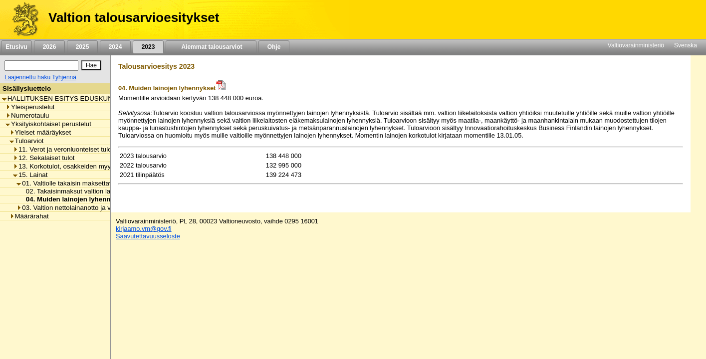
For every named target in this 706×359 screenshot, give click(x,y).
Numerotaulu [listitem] (27, 115)
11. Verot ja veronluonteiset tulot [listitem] (63, 149)
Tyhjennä (64, 77)
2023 (148, 46)
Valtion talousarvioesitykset (133, 17)
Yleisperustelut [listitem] (29, 107)
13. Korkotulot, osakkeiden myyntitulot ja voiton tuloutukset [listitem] (102, 166)
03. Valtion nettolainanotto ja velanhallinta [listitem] (80, 207)
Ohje (274, 46)
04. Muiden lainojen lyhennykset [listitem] (74, 199)
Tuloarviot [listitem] (26, 141)
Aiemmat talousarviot (211, 46)
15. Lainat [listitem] (30, 175)
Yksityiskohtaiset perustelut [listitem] (48, 124)
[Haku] (41, 65)
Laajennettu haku (27, 77)
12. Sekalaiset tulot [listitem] (44, 158)
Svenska (685, 45)
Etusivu (16, 46)
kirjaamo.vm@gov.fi (144, 228)
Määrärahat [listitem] (29, 216)
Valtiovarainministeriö (636, 45)
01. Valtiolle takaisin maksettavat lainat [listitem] (76, 183)
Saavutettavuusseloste (148, 236)
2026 (49, 46)
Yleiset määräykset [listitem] (40, 132)
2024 (115, 46)
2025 (82, 46)
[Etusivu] (21, 19)
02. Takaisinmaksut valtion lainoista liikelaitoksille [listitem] (95, 191)
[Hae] (91, 65)
